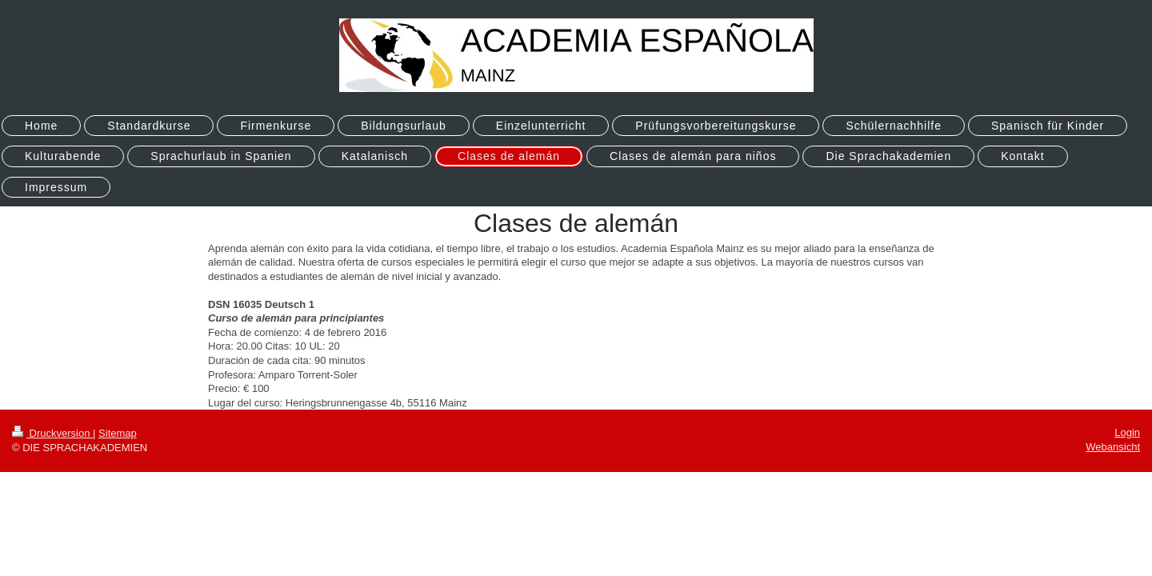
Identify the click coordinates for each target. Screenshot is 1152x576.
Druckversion (52, 433)
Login (1127, 432)
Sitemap (117, 433)
